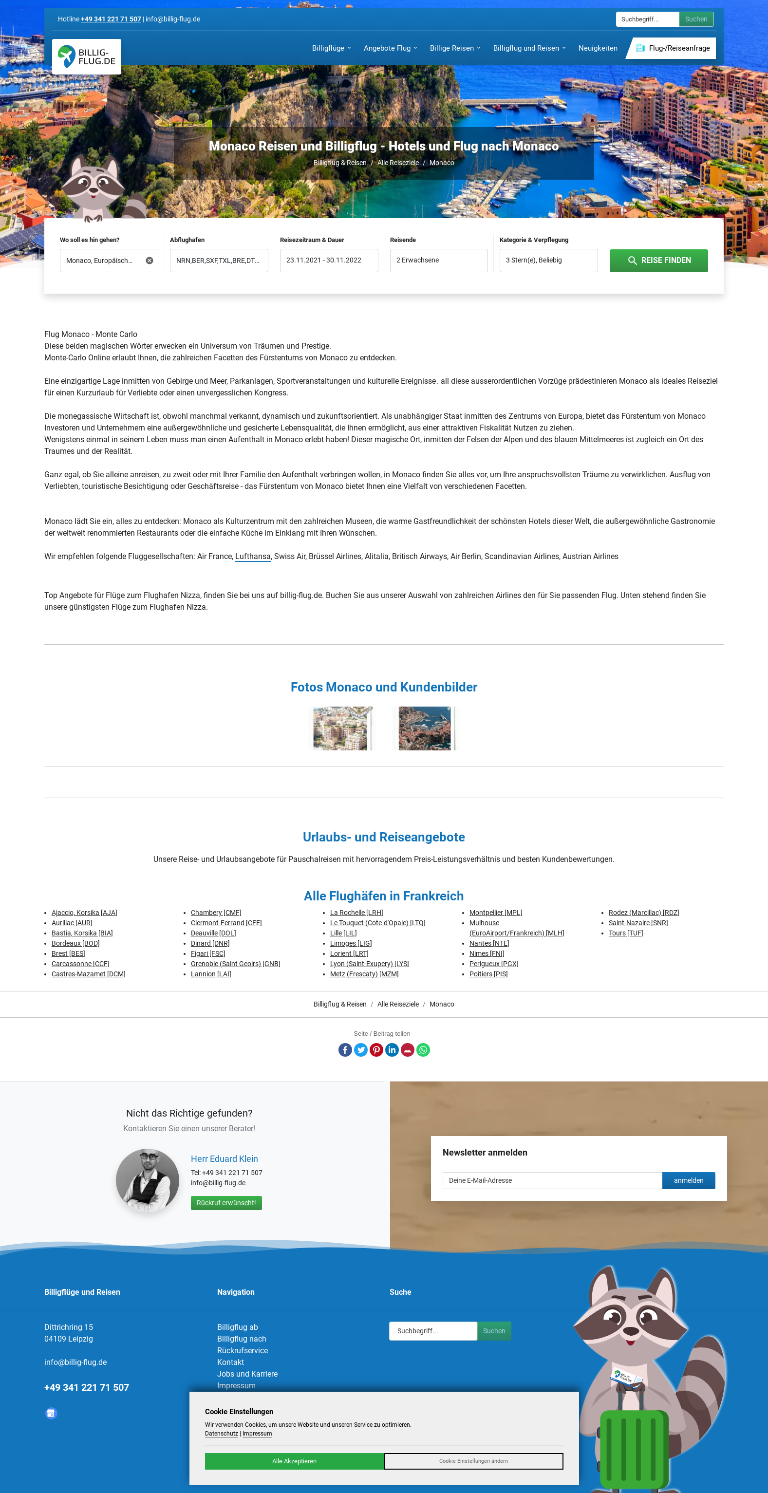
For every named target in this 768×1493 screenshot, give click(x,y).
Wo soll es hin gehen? (89, 239)
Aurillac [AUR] (72, 923)
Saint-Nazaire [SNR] (638, 923)
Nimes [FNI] (487, 953)
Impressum (236, 1385)
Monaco (442, 163)
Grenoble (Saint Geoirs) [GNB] (236, 964)
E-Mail (407, 1050)
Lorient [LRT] (349, 953)
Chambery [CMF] (216, 912)
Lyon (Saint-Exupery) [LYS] (369, 964)
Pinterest (376, 1050)
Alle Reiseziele (398, 163)
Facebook (345, 1050)
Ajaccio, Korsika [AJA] (84, 912)
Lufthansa (253, 556)
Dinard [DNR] (210, 943)
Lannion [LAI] (211, 974)
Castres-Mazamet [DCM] (89, 974)
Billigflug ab (237, 1327)
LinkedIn (392, 1050)
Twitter (361, 1050)
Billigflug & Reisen (340, 163)
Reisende (403, 239)
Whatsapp (423, 1050)
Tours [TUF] (626, 933)
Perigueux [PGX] (494, 964)
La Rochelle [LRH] (356, 912)
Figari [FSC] (208, 953)
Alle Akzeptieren (294, 1461)
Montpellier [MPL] (496, 912)
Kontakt (230, 1362)
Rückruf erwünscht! (226, 1203)
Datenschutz (221, 1433)
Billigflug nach (241, 1339)
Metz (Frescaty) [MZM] (364, 974)
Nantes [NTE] (489, 943)
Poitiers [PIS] (488, 974)
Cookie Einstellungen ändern (473, 1461)
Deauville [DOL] (213, 933)
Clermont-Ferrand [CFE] (226, 923)
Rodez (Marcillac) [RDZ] (644, 912)
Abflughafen (187, 239)
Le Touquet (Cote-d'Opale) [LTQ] (378, 923)
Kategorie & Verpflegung (534, 239)
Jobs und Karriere (247, 1374)
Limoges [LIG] (351, 943)
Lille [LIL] (343, 933)
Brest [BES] (68, 953)
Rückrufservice (242, 1350)
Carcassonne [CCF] (81, 964)
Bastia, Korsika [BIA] (82, 933)
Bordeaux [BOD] (76, 943)
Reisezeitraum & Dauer (312, 239)
